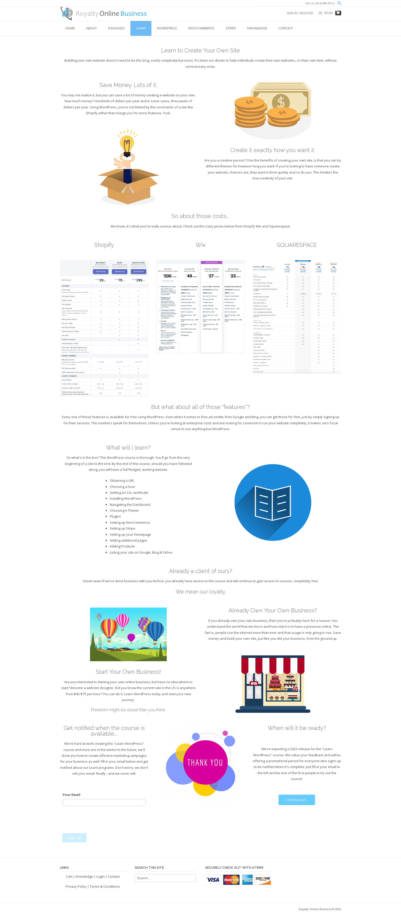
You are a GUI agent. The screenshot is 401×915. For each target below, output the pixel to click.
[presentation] (101, 820)
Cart (69, 876)
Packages (116, 28)
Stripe (231, 28)
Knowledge (257, 28)
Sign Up (74, 838)
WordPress (167, 28)
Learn (141, 28)
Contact (286, 28)
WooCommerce (201, 28)
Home (70, 28)
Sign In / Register (300, 13)
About (91, 28)
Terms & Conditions (105, 886)
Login (100, 876)
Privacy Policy (75, 886)
